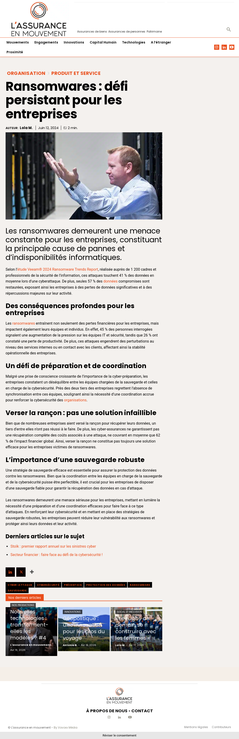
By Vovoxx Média (65, 727)
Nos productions (23, 605)
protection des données (105, 585)
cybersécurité (48, 585)
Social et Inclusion (129, 612)
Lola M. (26, 128)
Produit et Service (75, 73)
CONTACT (142, 711)
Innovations (72, 612)
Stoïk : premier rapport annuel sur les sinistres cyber (53, 546)
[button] (228, 29)
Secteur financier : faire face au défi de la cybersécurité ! (56, 555)
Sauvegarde (17, 590)
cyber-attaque (20, 585)
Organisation (26, 73)
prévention (73, 585)
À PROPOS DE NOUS (106, 711)
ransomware (140, 585)
